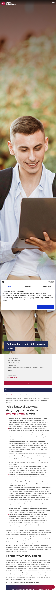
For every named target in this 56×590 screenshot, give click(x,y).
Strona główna (10, 395)
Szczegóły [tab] (28, 286)
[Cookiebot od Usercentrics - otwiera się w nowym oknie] (48, 282)
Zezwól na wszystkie (45, 306)
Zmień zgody (28, 306)
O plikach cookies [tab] (46, 286)
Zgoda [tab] (9, 286)
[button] (53, 587)
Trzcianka (26, 372)
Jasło (21, 372)
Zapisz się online (28, 383)
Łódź (9, 372)
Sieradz (31, 372)
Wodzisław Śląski (15, 372)
